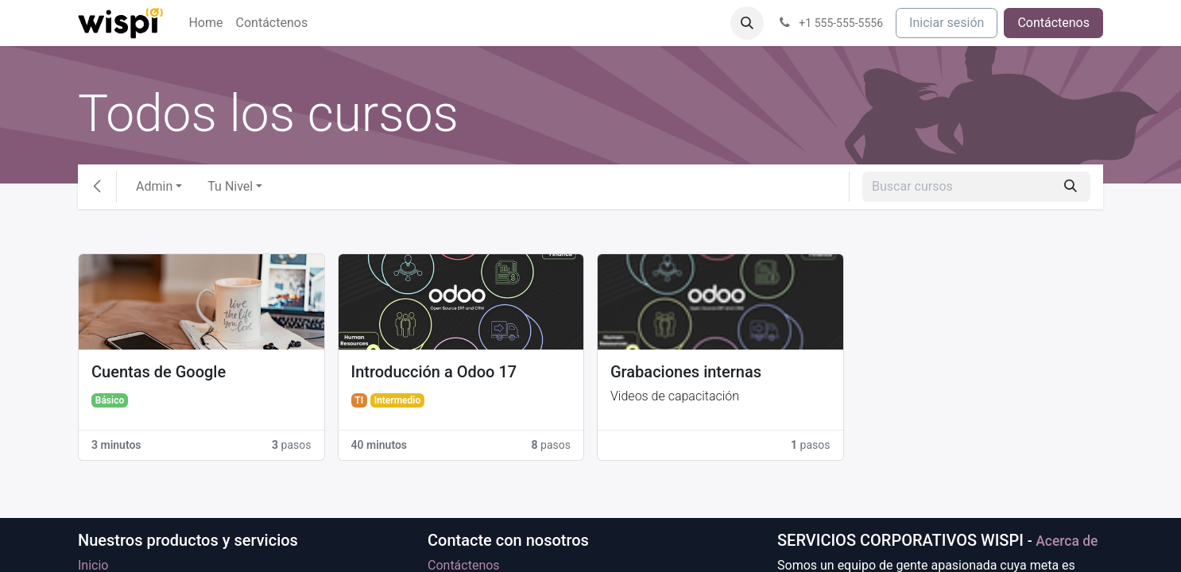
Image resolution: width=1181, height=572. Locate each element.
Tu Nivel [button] (230, 186)
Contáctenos (1053, 22)
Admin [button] (154, 186)
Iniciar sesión (946, 22)
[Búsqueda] (1070, 187)
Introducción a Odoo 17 (434, 371)
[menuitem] (205, 23)
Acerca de (1067, 541)
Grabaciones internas (685, 371)
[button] (747, 23)
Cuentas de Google (158, 371)
